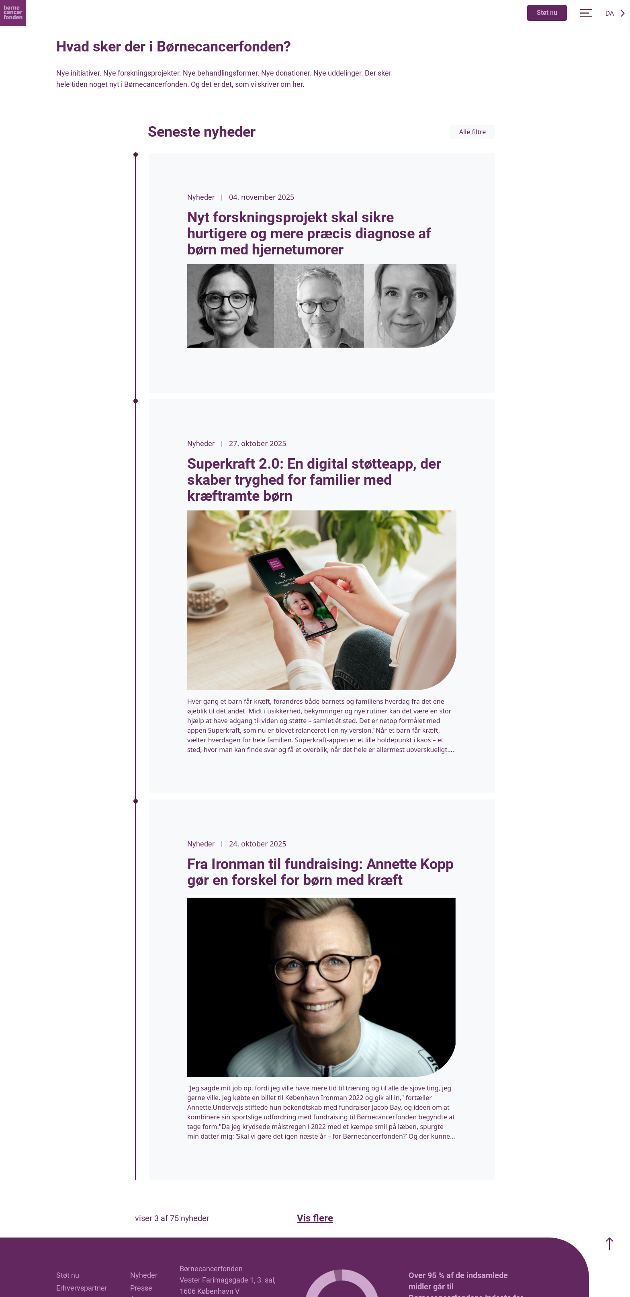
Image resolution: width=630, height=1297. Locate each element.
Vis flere (315, 1218)
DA (609, 13)
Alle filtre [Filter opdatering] (472, 131)
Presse (141, 1288)
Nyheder (144, 1275)
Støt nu (547, 12)
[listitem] (321, 272)
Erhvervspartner (81, 1288)
